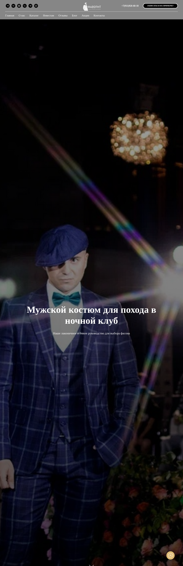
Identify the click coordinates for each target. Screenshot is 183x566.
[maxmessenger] (36, 6)
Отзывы (62, 15)
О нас (22, 15)
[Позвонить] (25, 6)
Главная (9, 15)
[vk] (13, 6)
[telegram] (8, 6)
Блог (74, 15)
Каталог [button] (34, 15)
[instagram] (19, 6)
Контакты (99, 15)
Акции (85, 15)
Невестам (48, 15)
